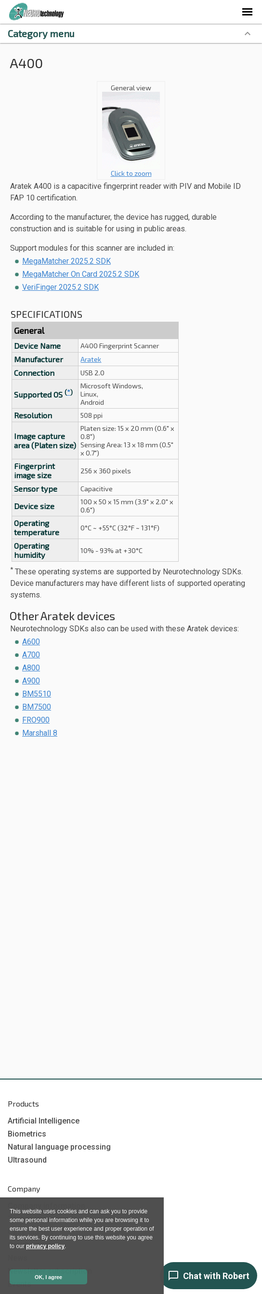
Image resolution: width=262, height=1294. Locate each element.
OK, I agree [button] (48, 1277)
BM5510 (36, 693)
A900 (31, 680)
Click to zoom (131, 169)
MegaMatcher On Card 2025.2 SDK (80, 274)
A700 (31, 654)
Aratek (90, 359)
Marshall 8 (39, 733)
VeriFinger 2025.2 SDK (60, 287)
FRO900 (36, 720)
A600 (31, 641)
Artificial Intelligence (43, 1120)
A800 (31, 667)
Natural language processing (59, 1147)
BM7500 (36, 706)
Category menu (41, 33)
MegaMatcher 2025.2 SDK (66, 261)
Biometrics (27, 1133)
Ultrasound (27, 1160)
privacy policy (45, 1246)
